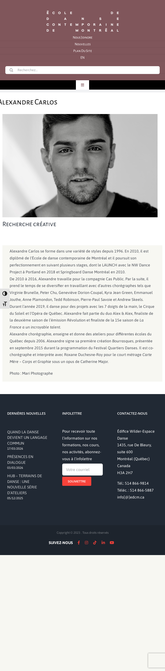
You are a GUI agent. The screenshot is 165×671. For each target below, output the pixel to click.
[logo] (83, 10)
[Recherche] (11, 70)
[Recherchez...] (82, 70)
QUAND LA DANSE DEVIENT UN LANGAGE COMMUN (27, 437)
